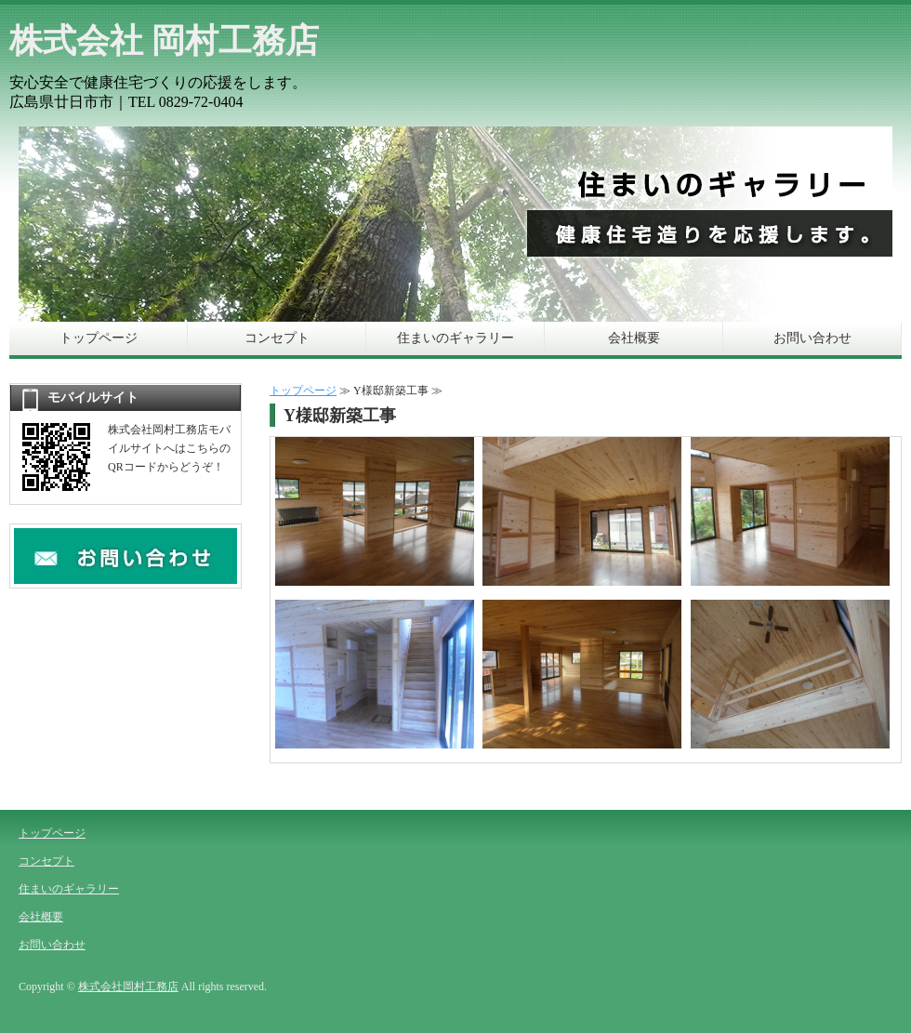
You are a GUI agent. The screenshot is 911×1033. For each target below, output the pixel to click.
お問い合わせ (812, 338)
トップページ (98, 338)
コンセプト (277, 338)
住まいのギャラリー (455, 338)
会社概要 (634, 338)
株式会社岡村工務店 (128, 986)
